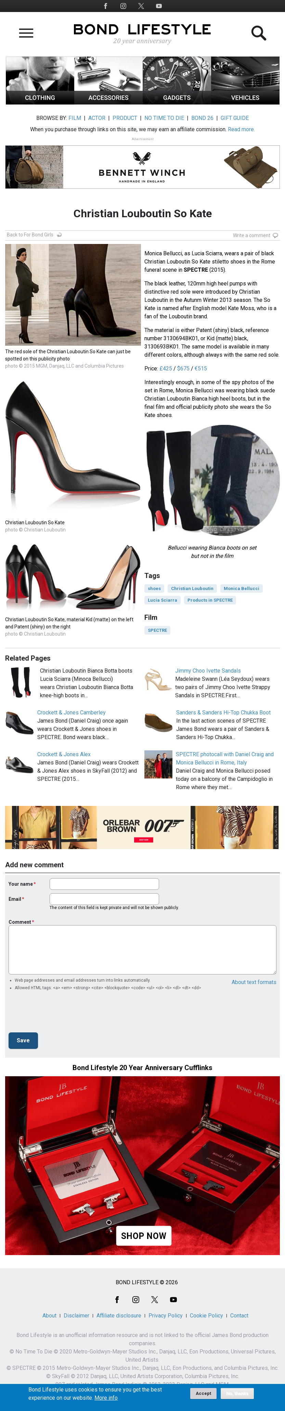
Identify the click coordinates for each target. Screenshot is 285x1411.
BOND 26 (202, 118)
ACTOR (96, 118)
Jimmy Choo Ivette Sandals (208, 670)
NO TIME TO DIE (164, 118)
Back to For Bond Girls (30, 234)
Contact (239, 1315)
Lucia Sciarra (162, 600)
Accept (203, 1393)
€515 (201, 368)
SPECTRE (157, 630)
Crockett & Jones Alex (64, 754)
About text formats (254, 982)
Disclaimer (76, 1315)
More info (106, 1398)
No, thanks (237, 1393)
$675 (183, 368)
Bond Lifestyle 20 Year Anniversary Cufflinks (142, 1068)
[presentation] (61, 1013)
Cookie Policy (206, 1315)
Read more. (241, 129)
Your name (21, 884)
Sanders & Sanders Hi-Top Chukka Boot (223, 712)
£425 (165, 368)
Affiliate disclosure (118, 1315)
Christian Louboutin (192, 588)
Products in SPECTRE (210, 600)
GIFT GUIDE (235, 118)
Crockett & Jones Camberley (71, 712)
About (49, 1315)
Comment (20, 922)
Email (15, 899)
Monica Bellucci (241, 588)
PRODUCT (125, 118)
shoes (154, 588)
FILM (74, 118)
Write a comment (251, 235)
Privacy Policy (165, 1315)
